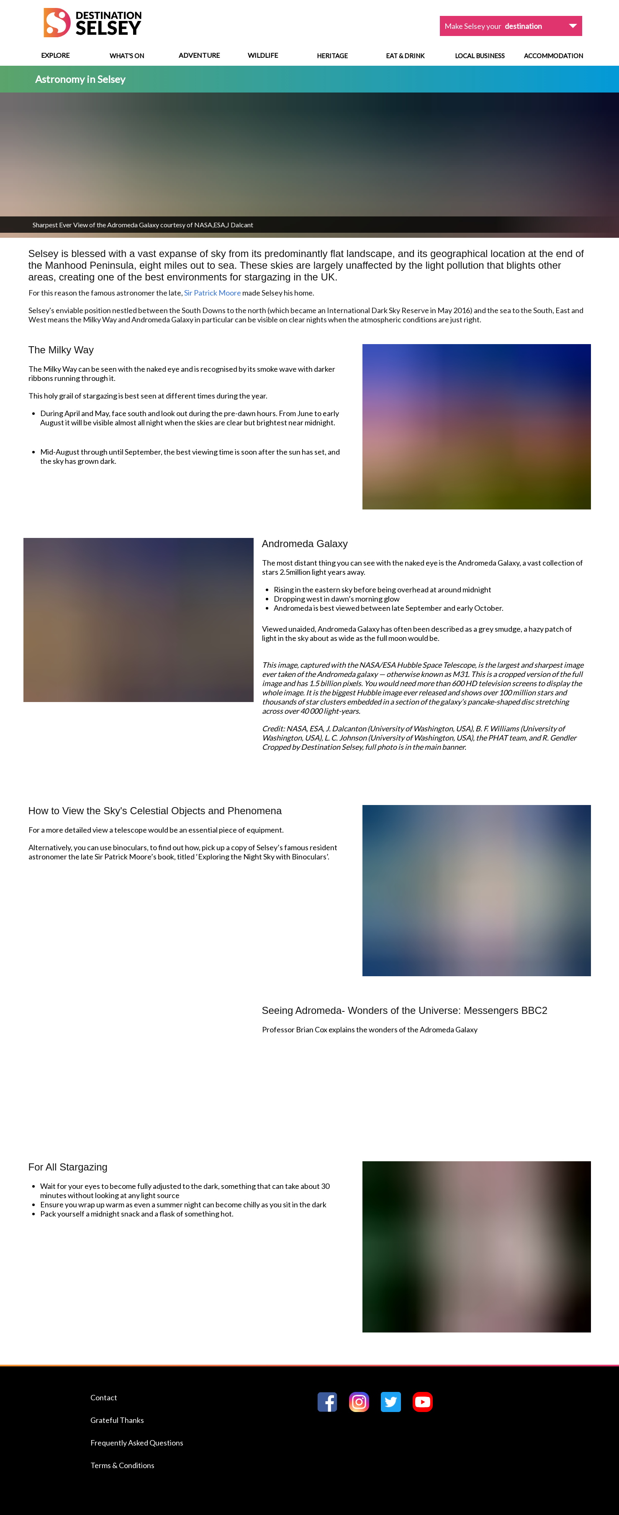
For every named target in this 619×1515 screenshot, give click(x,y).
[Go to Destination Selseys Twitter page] (394, 1409)
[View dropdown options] (511, 26)
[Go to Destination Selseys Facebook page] (331, 1409)
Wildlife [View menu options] (263, 55)
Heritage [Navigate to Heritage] (332, 56)
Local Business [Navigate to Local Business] (480, 56)
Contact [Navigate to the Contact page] (103, 1397)
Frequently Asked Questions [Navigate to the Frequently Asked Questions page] (136, 1442)
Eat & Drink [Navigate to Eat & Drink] (405, 56)
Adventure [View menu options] (199, 55)
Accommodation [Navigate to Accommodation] (553, 56)
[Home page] (92, 35)
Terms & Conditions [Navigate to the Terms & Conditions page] (122, 1465)
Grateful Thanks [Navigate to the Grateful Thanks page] (117, 1420)
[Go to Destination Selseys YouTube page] (426, 1409)
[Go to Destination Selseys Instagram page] (362, 1409)
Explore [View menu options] (55, 55)
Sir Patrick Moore (212, 292)
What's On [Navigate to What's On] (127, 56)
